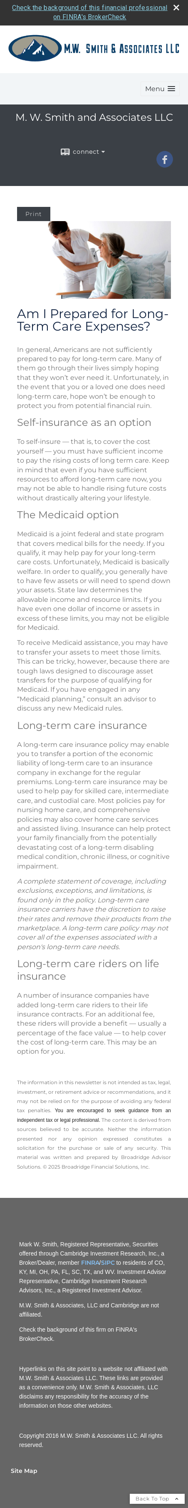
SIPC (108, 1262)
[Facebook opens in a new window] (164, 165)
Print (33, 214)
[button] (160, 89)
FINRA (90, 1262)
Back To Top (157, 1498)
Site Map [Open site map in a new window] (24, 1471)
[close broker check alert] (176, 7)
